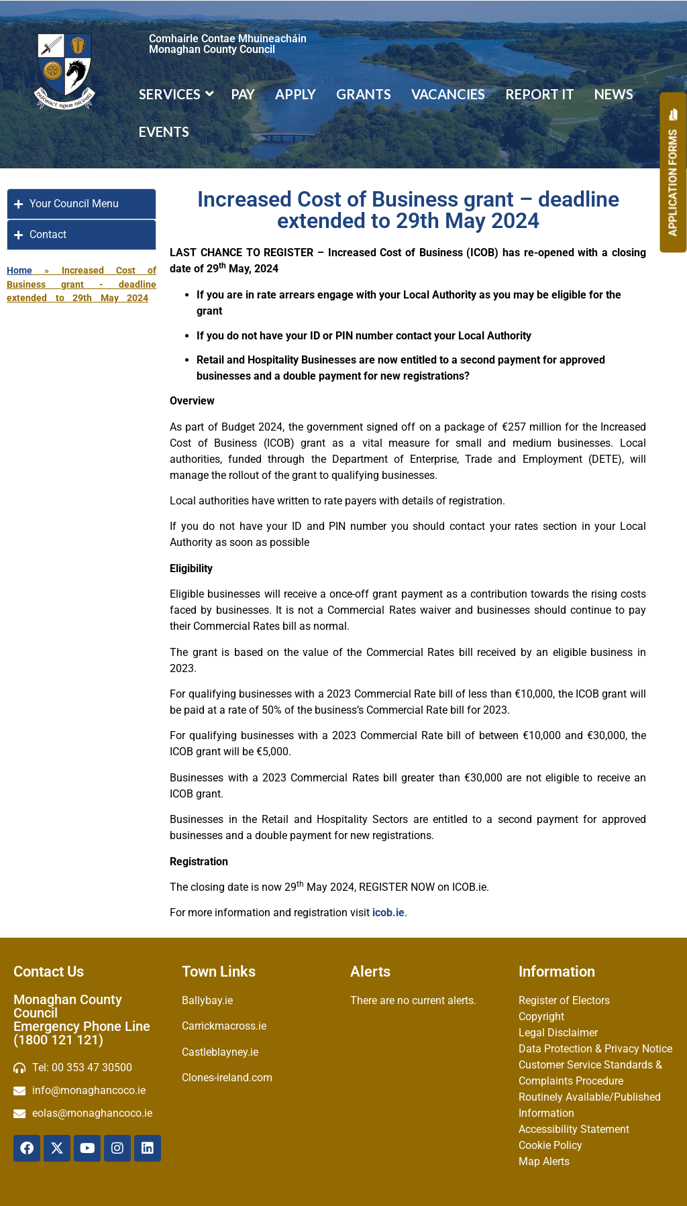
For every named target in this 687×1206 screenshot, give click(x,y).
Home (19, 270)
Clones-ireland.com (227, 1077)
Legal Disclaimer (558, 1032)
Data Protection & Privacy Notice (595, 1048)
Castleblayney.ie (220, 1052)
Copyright (541, 1016)
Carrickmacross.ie (224, 1026)
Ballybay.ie (207, 1000)
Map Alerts (544, 1161)
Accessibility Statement (574, 1129)
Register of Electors (564, 1000)
